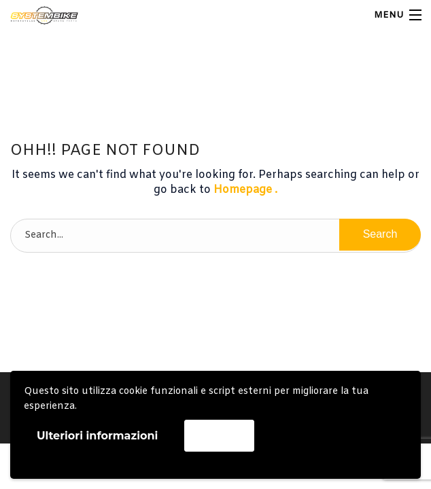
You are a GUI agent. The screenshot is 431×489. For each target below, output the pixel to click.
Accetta (219, 435)
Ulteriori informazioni (97, 435)
